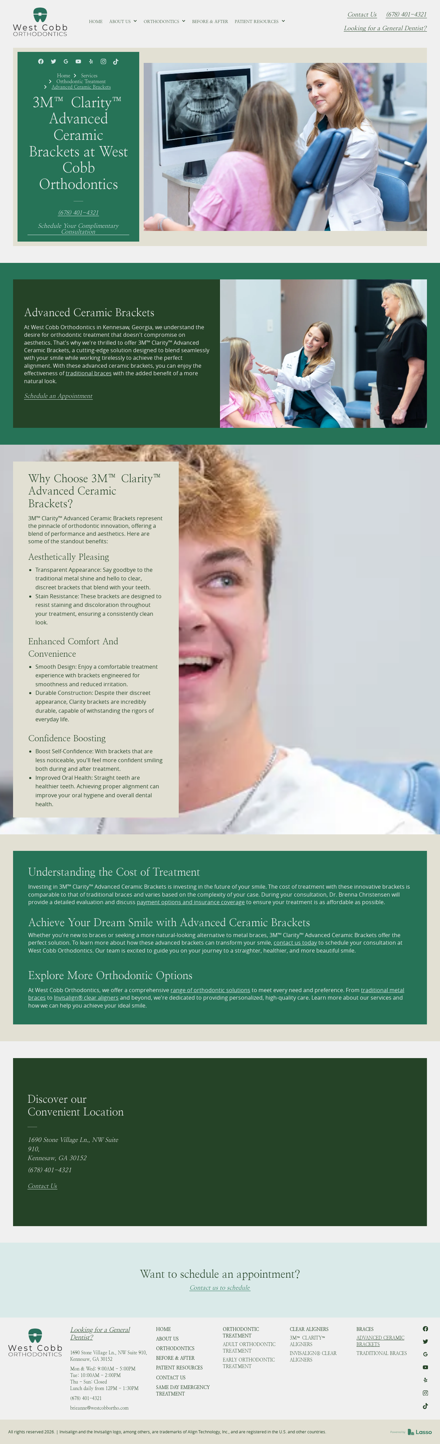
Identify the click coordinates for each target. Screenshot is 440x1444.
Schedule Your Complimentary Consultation (78, 229)
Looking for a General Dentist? (385, 28)
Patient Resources (179, 1367)
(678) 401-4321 (406, 15)
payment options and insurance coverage (191, 902)
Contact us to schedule (219, 1288)
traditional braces (89, 373)
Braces (365, 1329)
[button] (123, 22)
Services (89, 75)
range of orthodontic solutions (210, 990)
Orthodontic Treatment (81, 81)
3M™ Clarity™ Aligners (308, 1341)
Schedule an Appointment (58, 396)
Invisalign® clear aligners (86, 997)
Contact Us (361, 15)
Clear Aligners (309, 1329)
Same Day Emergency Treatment (183, 1391)
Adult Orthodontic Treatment (249, 1348)
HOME (163, 1329)
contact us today (295, 942)
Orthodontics (175, 1348)
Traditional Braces (381, 1353)
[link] (40, 21)
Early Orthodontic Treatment (249, 1363)
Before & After (175, 1358)
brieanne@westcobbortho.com (99, 1408)
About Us (167, 1339)
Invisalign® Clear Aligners (313, 1357)
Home (63, 75)
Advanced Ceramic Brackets (380, 1341)
